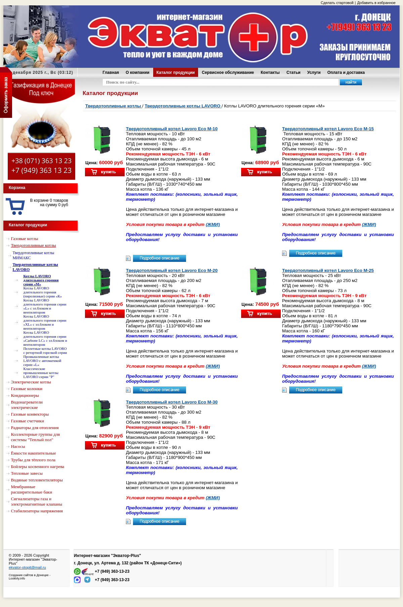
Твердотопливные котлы (113, 105)
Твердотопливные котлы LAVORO (183, 105)
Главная (111, 72)
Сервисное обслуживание (228, 72)
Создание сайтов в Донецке (29, 575)
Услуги (314, 72)
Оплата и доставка (346, 72)
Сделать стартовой (337, 3)
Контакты (270, 72)
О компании (137, 72)
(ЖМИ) (213, 224)
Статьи (293, 72)
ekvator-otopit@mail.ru (27, 567)
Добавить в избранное (376, 3)
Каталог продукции (175, 72)
